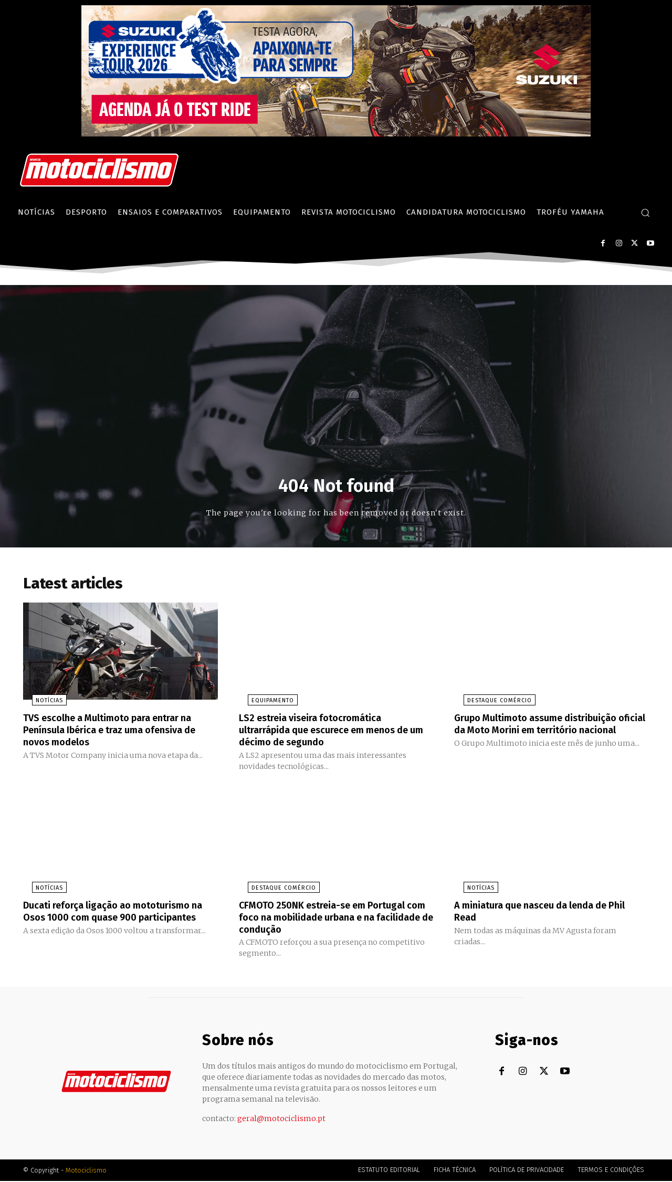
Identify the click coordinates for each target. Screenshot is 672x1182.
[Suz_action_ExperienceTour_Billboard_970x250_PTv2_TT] (336, 133)
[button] (645, 212)
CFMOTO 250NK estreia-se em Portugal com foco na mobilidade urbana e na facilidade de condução (331, 918)
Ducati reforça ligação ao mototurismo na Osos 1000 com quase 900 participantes (115, 918)
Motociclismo (86, 1171)
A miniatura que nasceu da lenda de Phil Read (550, 913)
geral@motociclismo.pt (281, 1119)
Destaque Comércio (490, 704)
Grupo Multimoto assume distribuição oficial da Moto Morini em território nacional (545, 733)
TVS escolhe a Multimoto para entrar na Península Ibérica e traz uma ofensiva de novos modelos (120, 733)
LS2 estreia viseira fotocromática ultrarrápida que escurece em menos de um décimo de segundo (335, 733)
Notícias (40, 704)
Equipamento (264, 704)
